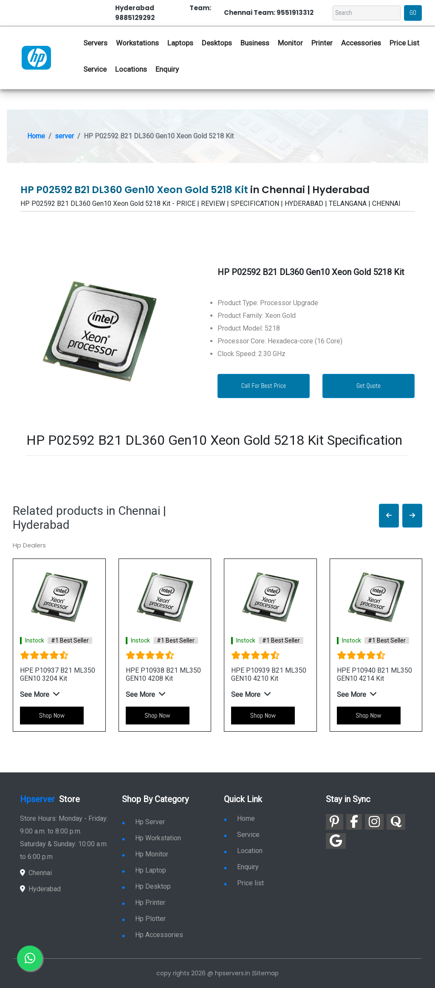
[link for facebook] (354, 822)
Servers (95, 43)
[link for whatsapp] (29, 958)
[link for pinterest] (334, 822)
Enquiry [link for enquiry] (241, 867)
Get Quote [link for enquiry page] (368, 386)
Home (36, 136)
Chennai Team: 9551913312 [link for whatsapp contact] (269, 12)
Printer (322, 43)
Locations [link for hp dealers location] (131, 69)
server (64, 136)
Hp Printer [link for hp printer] (143, 902)
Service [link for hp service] (95, 69)
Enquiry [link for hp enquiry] (167, 69)
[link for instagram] (374, 822)
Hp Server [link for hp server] (143, 822)
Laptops (180, 43)
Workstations (137, 43)
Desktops (217, 43)
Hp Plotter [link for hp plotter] (144, 919)
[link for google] (336, 841)
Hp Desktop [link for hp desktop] (146, 886)
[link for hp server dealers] (36, 57)
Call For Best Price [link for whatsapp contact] (263, 386)
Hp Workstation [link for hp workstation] (151, 838)
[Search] (367, 13)
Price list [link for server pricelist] (244, 883)
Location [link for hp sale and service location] (243, 851)
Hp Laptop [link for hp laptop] (144, 870)
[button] (389, 516)
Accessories (361, 43)
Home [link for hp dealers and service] (239, 818)
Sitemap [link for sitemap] (266, 973)
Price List (404, 43)
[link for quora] (396, 822)
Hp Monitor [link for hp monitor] (145, 854)
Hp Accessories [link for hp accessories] (152, 935)
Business (254, 43)
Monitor (290, 43)
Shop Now (52, 715)
